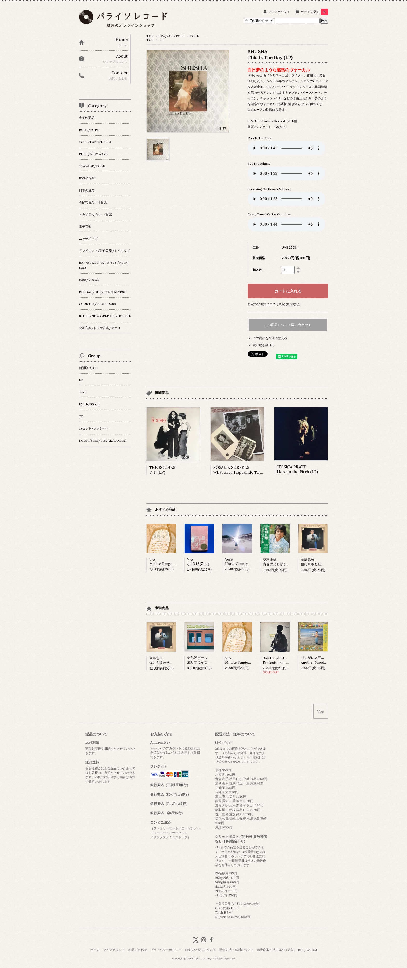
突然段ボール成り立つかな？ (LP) (202, 660)
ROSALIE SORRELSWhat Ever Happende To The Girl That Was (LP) (257, 470)
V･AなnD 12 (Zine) (198, 561)
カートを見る (314, 12)
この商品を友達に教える (270, 338)
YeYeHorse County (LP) (240, 561)
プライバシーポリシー (165, 950)
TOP (149, 36)
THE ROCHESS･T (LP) (162, 470)
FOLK (194, 36)
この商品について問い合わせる (287, 325)
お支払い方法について (200, 950)
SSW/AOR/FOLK (172, 36)
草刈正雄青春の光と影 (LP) (277, 561)
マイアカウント (279, 12)
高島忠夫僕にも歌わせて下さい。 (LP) (323, 561)
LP (161, 40)
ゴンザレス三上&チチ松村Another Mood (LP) (321, 660)
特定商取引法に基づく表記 (275, 950)
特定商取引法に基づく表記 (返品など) (274, 304)
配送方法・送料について (236, 950)
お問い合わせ (137, 950)
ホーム (95, 950)
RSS (300, 950)
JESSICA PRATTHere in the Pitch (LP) (297, 469)
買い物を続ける (264, 345)
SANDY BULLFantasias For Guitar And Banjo (288, 660)
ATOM (312, 950)
